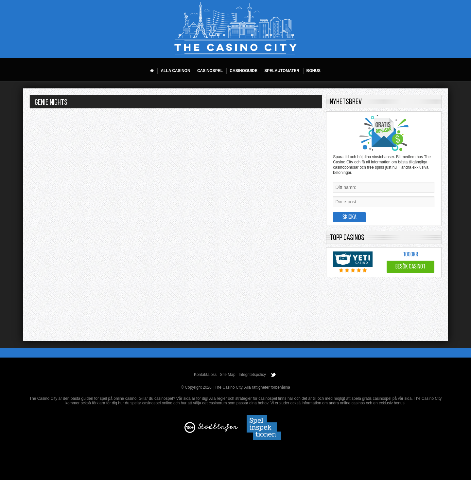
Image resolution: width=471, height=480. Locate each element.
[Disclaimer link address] (218, 430)
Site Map (227, 374)
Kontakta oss (205, 374)
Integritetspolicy (252, 374)
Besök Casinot (410, 267)
